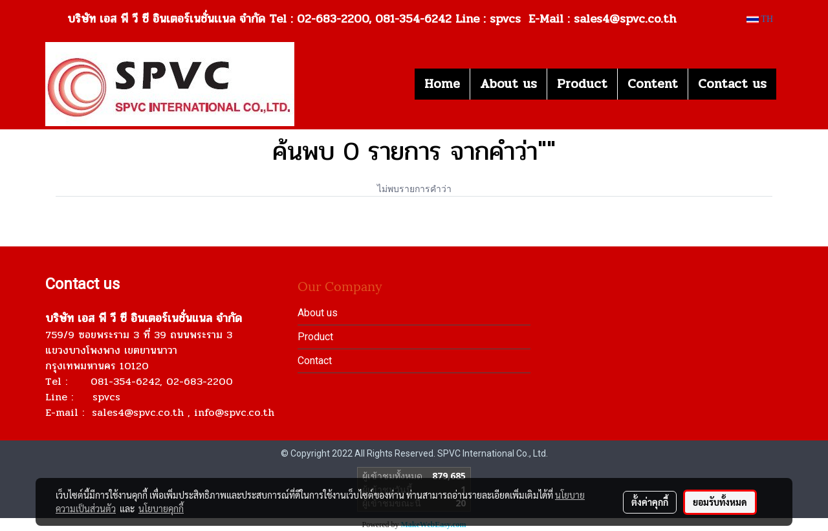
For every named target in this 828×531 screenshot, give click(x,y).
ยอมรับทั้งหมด (720, 502)
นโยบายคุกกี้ (161, 508)
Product (582, 84)
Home (442, 84)
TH (759, 19)
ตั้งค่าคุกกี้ (649, 502)
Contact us (732, 84)
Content (652, 84)
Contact (315, 360)
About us (508, 84)
